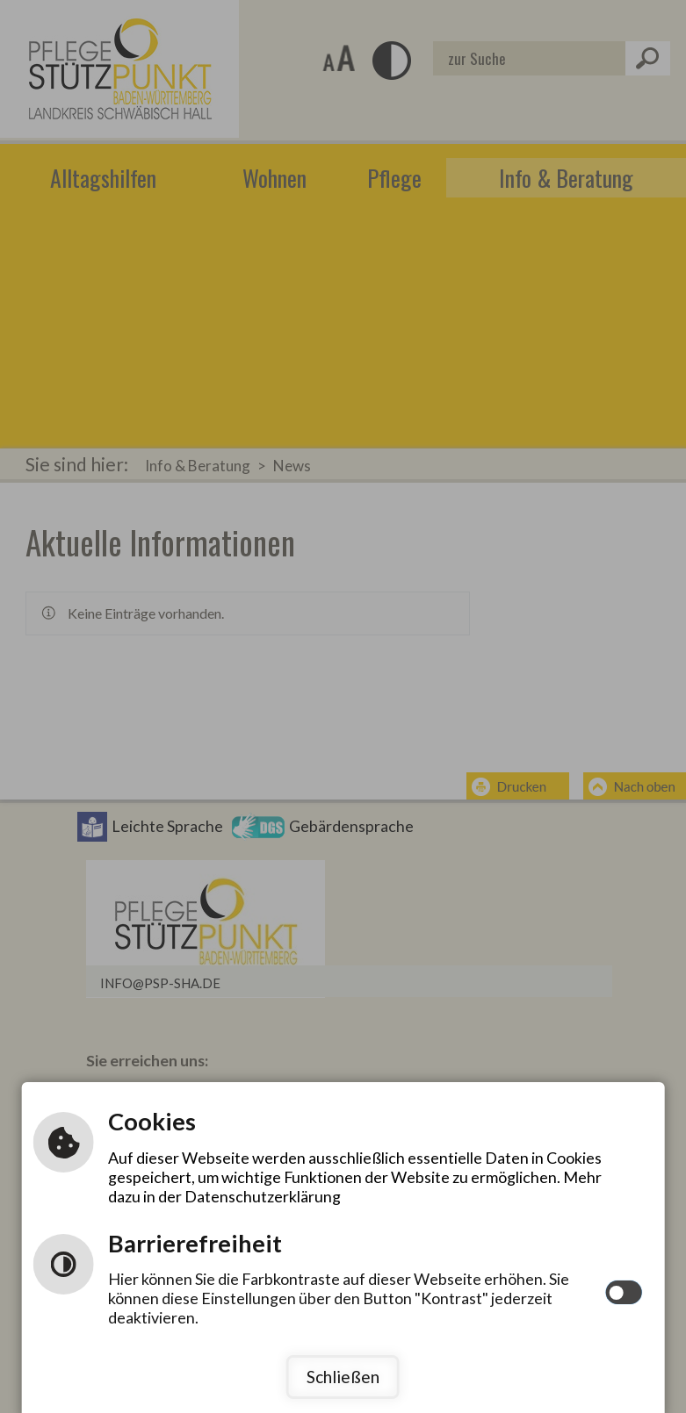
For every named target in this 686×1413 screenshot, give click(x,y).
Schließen (343, 1376)
